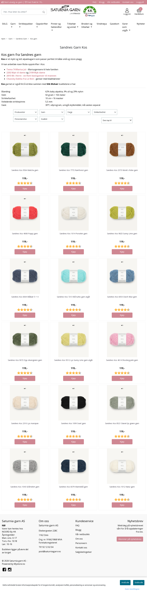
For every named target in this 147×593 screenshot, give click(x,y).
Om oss (79, 538)
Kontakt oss (128, 2)
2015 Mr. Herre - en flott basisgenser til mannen (31, 75)
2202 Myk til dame (15, 72)
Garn (13, 23)
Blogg (101, 2)
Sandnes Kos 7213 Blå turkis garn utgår (73, 297)
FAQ (95, 2)
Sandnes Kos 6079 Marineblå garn (73, 486)
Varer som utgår (125, 27)
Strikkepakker (26, 23)
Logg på (140, 2)
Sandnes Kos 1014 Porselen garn (73, 233)
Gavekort (114, 23)
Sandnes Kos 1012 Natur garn (122, 486)
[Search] (24, 12)
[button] (89, 12)
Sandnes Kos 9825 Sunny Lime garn (122, 233)
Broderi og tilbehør (86, 25)
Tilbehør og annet (71, 25)
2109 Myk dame (37, 72)
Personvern (81, 543)
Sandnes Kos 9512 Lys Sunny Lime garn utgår (73, 360)
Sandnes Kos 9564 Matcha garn (25, 170)
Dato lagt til (107, 120)
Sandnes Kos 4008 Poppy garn (25, 233)
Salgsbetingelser (83, 552)
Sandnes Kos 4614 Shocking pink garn (122, 360)
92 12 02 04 (47, 547)
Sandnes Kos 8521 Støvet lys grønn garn (122, 423)
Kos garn (32, 39)
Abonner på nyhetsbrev (129, 539)
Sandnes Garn (20, 39)
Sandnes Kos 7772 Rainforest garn (73, 170)
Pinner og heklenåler (56, 25)
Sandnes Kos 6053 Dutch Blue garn (122, 297)
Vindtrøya (102, 23)
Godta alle (139, 582)
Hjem (3, 39)
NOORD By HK (9, 531)
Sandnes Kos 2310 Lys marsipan (24, 423)
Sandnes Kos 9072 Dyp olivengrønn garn (25, 360)
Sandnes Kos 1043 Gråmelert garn (24, 486)
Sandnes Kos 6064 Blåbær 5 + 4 (24, 297)
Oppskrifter (42, 23)
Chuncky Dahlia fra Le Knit (20, 78)
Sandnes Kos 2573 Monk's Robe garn (122, 170)
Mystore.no (19, 563)
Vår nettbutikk (113, 2)
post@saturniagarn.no (50, 551)
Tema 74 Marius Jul (16, 69)
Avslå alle (125, 582)
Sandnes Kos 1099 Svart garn (73, 423)
